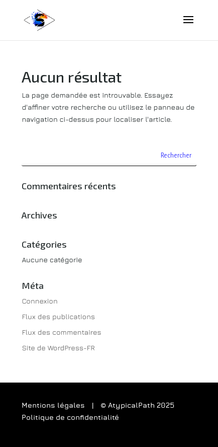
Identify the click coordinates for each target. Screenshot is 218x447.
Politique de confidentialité (70, 417)
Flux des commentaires (61, 332)
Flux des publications (58, 316)
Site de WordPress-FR (58, 347)
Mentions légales (53, 405)
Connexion (39, 300)
